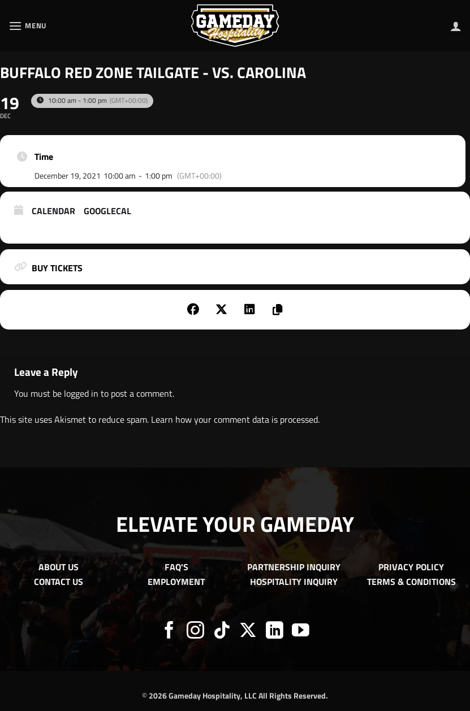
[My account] (456, 26)
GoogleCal (107, 211)
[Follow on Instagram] (195, 631)
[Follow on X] (248, 631)
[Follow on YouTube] (300, 631)
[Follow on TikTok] (222, 631)
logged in (81, 393)
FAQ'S (176, 567)
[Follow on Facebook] (169, 631)
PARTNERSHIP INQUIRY (293, 567)
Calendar (53, 211)
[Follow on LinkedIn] (274, 631)
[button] (27, 26)
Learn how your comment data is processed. (235, 419)
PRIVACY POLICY (411, 567)
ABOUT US (58, 567)
